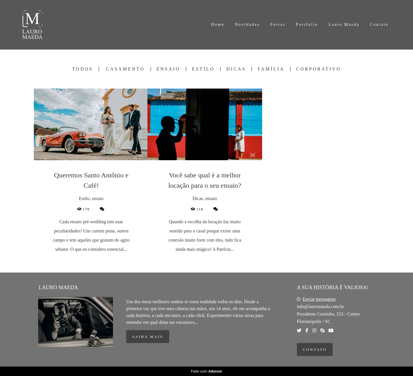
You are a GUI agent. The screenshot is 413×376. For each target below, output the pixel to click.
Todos (82, 69)
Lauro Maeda (343, 24)
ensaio (168, 69)
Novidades (247, 24)
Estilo (203, 69)
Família (271, 69)
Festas (277, 24)
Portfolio (307, 24)
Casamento (125, 69)
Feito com (206, 371)
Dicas (236, 69)
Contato (379, 24)
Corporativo (318, 69)
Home (217, 24)
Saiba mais (147, 336)
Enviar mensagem (319, 299)
